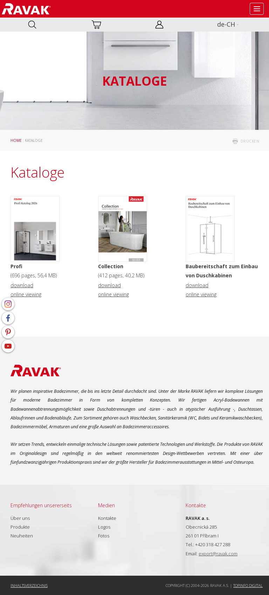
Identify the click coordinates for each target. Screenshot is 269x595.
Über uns (20, 518)
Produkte (20, 527)
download (22, 285)
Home (16, 140)
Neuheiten (22, 536)
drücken (250, 141)
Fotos (103, 536)
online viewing (26, 294)
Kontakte (107, 518)
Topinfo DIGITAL (248, 585)
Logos (104, 527)
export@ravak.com (218, 553)
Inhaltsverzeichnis (29, 585)
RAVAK (26, 9)
